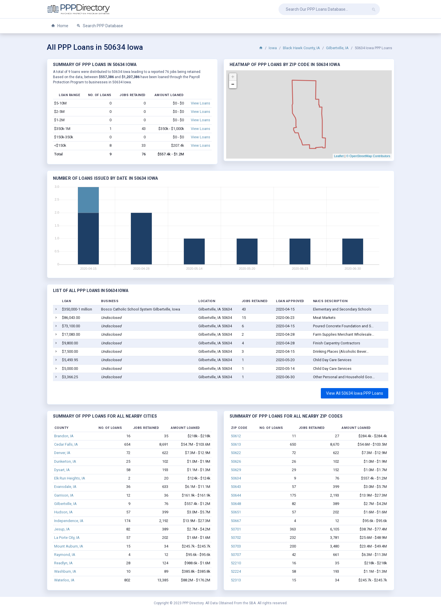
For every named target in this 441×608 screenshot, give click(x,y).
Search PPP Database (99, 26)
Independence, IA (68, 521)
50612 (236, 436)
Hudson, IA (63, 512)
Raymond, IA (64, 554)
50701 (236, 529)
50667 (236, 521)
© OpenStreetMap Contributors (368, 156)
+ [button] (233, 77)
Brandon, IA (64, 436)
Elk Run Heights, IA (69, 478)
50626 (236, 461)
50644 (236, 495)
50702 (236, 537)
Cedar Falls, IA (66, 444)
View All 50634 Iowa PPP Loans (354, 393)
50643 (236, 486)
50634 (236, 478)
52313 (236, 580)
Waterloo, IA (64, 580)
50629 (236, 470)
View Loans (200, 103)
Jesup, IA (62, 529)
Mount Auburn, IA (68, 546)
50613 (236, 444)
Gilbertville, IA (337, 48)
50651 (236, 512)
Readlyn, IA (63, 563)
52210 (236, 563)
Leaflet (339, 156)
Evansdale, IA (65, 486)
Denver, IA (62, 453)
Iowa (273, 48)
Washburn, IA (65, 571)
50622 (236, 453)
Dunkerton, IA (65, 461)
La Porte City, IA (67, 537)
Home (59, 26)
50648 (236, 504)
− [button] (233, 84)
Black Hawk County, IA (301, 48)
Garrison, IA (64, 495)
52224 (236, 571)
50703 (236, 546)
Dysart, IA (62, 470)
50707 (236, 554)
